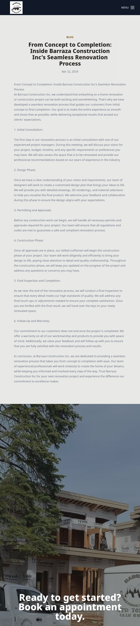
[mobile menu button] (132, 7)
